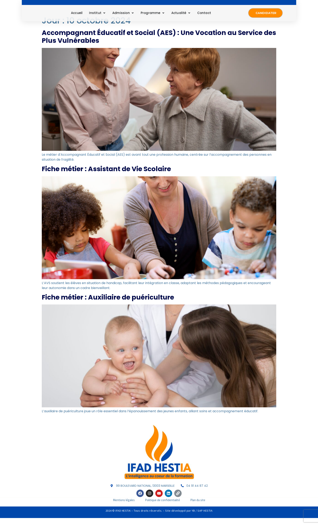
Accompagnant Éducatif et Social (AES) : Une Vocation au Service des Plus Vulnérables (159, 43)
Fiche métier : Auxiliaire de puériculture (108, 304)
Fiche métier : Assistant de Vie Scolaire (106, 176)
